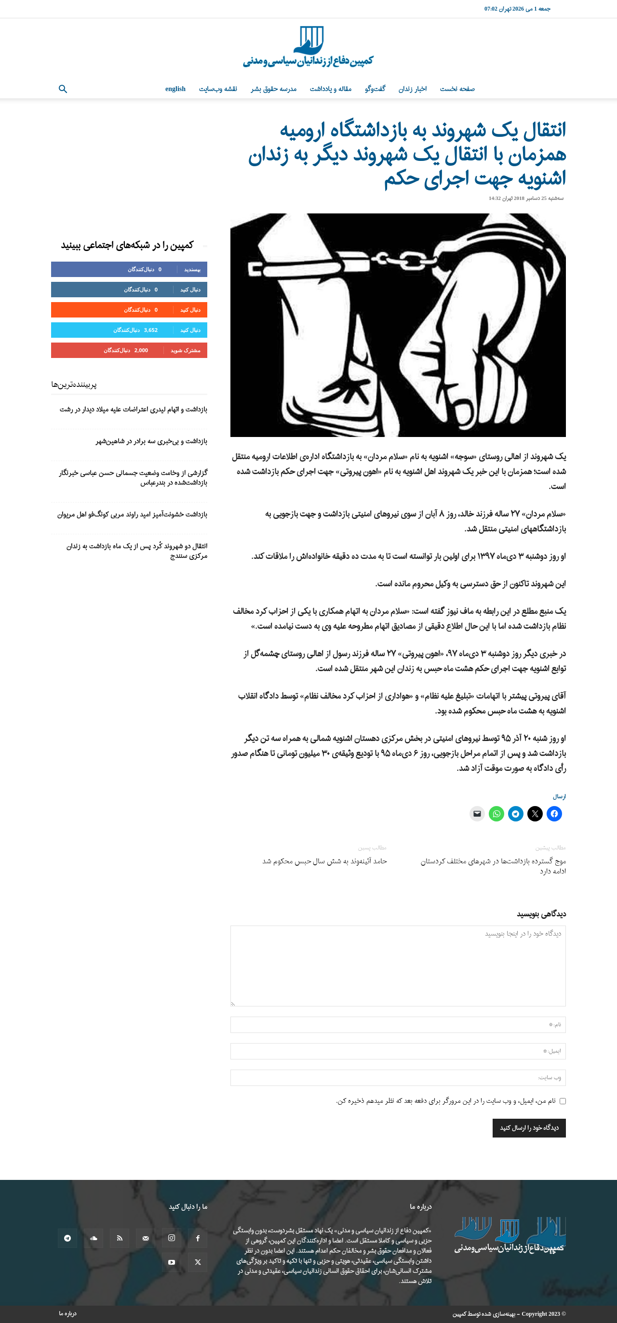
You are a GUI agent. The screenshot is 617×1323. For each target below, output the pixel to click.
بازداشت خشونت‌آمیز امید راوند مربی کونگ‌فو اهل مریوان (132, 515)
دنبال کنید (190, 289)
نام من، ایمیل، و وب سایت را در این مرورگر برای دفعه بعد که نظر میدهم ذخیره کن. (446, 1101)
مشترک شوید (186, 350)
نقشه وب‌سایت (218, 89)
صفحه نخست (457, 89)
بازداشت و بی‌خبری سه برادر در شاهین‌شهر (151, 442)
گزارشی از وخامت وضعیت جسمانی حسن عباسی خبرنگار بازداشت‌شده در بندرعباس (133, 478)
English (175, 89)
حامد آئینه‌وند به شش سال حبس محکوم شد (324, 862)
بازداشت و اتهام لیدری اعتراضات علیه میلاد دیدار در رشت (133, 410)
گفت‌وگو (375, 89)
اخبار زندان (413, 89)
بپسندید (192, 269)
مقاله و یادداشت (330, 89)
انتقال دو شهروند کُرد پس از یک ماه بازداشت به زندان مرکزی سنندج (137, 551)
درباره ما (68, 1314)
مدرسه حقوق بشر (273, 89)
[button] (62, 90)
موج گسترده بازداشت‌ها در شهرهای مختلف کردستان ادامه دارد (493, 867)
